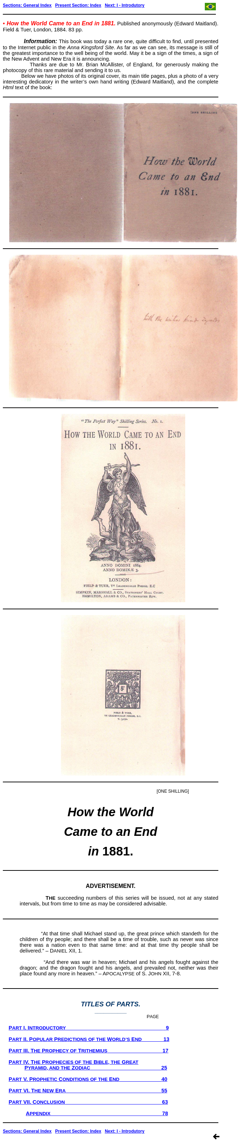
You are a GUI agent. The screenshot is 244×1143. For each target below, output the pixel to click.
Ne (107, 5)
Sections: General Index (27, 5)
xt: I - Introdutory (127, 5)
